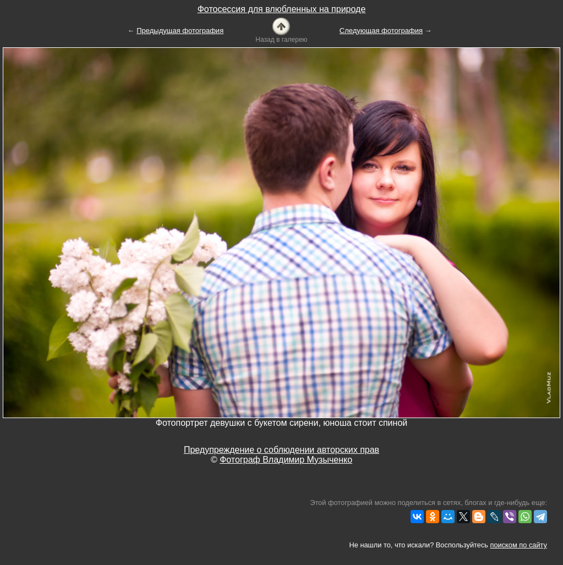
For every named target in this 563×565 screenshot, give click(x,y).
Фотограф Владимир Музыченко (286, 459)
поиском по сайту (518, 545)
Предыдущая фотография (179, 30)
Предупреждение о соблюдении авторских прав (281, 449)
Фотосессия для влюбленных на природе (282, 9)
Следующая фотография (381, 30)
